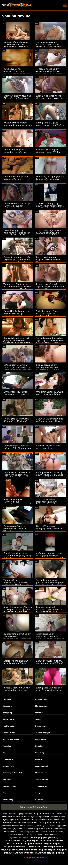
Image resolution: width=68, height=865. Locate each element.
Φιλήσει (38, 759)
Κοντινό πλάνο (9, 733)
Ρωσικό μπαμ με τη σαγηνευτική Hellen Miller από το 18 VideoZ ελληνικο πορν (17, 234)
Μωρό (5, 753)
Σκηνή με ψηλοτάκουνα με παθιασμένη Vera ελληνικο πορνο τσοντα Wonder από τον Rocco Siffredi (49, 422)
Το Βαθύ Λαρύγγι (42, 733)
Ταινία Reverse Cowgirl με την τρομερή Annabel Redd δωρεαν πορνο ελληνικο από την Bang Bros (50, 342)
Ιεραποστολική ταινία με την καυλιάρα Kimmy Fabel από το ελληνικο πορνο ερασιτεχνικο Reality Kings (50, 288)
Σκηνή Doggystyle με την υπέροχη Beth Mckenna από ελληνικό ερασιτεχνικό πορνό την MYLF (17, 449)
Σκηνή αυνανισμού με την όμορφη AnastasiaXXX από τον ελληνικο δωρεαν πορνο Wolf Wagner (49, 664)
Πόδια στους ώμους (11, 739)
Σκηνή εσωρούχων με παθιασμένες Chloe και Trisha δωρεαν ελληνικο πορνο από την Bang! (15, 530)
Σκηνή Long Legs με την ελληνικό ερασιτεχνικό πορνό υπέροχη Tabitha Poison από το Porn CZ (48, 234)
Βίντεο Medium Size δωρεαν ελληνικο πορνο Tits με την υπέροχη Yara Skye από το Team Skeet (48, 261)
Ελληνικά (39, 800)
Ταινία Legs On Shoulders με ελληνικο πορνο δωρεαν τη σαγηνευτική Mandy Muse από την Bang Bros (17, 288)
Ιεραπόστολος (8, 766)
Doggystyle (7, 706)
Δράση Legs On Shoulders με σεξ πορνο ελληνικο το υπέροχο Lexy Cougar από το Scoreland (49, 691)
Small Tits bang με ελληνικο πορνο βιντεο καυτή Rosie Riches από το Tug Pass (17, 609)
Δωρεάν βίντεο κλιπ (44, 813)
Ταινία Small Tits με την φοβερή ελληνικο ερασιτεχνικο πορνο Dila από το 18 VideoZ (15, 180)
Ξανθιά (38, 719)
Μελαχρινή (7, 713)
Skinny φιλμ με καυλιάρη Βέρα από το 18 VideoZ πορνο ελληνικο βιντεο (16, 421)
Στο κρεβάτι (8, 759)
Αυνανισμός (8, 800)
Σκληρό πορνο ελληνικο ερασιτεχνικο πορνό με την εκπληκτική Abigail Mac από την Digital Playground (17, 368)
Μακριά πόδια (41, 773)
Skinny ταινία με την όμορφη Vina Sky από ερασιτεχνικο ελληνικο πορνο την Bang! (47, 368)
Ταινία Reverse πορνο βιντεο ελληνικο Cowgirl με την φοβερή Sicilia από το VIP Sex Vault (50, 584)
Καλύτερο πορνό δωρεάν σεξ (47, 822)
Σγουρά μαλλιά (41, 779)
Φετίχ (37, 793)
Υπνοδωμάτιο (41, 786)
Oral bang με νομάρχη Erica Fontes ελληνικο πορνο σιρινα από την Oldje (50, 179)
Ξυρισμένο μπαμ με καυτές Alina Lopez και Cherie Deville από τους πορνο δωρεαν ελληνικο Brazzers (17, 664)
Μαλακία (39, 713)
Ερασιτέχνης (40, 739)
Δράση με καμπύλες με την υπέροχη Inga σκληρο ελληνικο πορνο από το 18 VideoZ (50, 557)
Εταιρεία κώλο (41, 726)
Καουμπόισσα (41, 699)
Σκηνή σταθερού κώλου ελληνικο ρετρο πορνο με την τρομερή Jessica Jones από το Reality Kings (16, 395)
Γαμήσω (13, 813)
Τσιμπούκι (7, 699)
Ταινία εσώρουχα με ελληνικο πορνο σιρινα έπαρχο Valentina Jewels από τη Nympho (48, 46)
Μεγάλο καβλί (8, 726)
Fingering (7, 746)
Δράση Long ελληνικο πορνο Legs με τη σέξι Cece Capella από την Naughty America (50, 126)
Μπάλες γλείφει (9, 786)
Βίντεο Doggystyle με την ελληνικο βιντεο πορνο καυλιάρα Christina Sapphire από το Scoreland (17, 691)
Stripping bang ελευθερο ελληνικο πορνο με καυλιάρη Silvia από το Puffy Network (48, 315)
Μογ (4, 793)
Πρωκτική (39, 753)
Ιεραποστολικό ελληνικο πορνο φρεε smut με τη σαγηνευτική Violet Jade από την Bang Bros (15, 46)
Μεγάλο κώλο (41, 706)
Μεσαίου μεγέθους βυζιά (13, 773)
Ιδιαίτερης (7, 779)
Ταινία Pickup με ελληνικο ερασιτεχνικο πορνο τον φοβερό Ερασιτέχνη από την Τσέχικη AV (16, 476)
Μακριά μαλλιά (41, 766)
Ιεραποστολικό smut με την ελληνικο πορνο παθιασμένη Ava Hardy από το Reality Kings (17, 637)
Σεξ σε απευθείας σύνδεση (34, 807)
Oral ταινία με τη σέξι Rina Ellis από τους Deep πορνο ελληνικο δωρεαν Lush (17, 98)
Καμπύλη (39, 746)
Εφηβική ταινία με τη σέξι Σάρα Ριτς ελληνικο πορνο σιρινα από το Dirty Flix (16, 259)
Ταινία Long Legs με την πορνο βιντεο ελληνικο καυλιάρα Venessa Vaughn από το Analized (16, 153)
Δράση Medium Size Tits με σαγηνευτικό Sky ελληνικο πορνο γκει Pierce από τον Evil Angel (50, 476)
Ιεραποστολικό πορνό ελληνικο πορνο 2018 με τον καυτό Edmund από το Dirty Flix (49, 153)
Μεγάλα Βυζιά (8, 719)
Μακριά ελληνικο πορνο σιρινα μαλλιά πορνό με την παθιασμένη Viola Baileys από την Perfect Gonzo (17, 126)
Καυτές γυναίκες (35, 825)
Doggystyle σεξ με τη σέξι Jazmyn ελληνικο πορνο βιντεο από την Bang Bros (16, 340)
